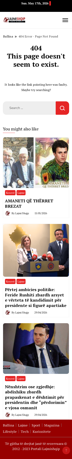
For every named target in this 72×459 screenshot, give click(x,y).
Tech (25, 431)
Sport (36, 425)
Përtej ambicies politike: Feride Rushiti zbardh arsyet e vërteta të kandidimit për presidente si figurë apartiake (35, 297)
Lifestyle (10, 431)
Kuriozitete (42, 431)
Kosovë (10, 193)
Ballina (8, 425)
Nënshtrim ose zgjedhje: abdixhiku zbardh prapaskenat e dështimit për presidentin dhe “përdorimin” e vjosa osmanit (36, 397)
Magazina (51, 425)
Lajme (21, 193)
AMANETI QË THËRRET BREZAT (29, 203)
